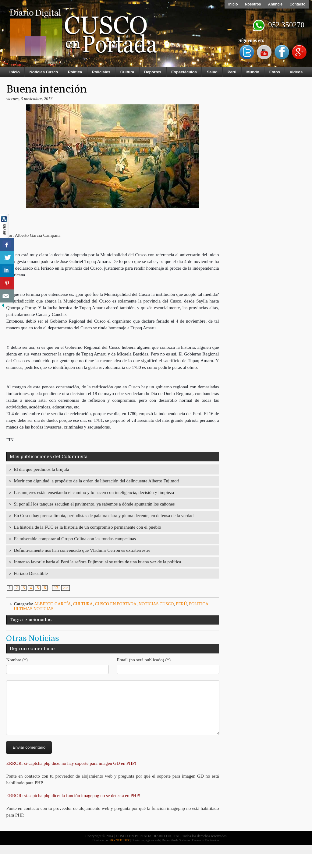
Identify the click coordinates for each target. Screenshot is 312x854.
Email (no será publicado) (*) (144, 659)
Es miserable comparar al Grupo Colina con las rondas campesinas (75, 538)
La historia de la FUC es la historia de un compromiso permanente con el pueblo (87, 527)
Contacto (297, 4)
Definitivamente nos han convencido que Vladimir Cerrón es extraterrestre (82, 550)
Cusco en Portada (115, 604)
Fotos (274, 72)
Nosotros (252, 4)
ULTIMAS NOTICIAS (33, 609)
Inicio (232, 4)
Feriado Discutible (31, 573)
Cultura (127, 72)
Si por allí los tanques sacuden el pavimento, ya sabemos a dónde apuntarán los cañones (94, 504)
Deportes (152, 72)
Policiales (101, 72)
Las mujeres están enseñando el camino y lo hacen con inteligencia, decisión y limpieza (94, 492)
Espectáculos (184, 72)
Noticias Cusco (43, 72)
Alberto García (52, 604)
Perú (232, 72)
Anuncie (275, 4)
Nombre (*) (16, 659)
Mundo (252, 72)
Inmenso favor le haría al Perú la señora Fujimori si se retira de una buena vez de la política (97, 561)
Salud (212, 72)
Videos (296, 72)
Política (75, 72)
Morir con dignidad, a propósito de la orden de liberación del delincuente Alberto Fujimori (96, 480)
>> (65, 588)
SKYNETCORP (119, 849)
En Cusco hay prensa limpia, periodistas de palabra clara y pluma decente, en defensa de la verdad (103, 515)
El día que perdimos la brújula (41, 469)
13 (56, 588)
